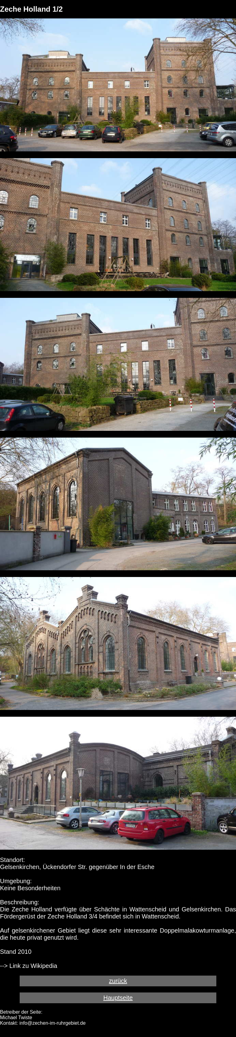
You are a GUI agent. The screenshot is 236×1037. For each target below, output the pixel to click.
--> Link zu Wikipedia (28, 965)
